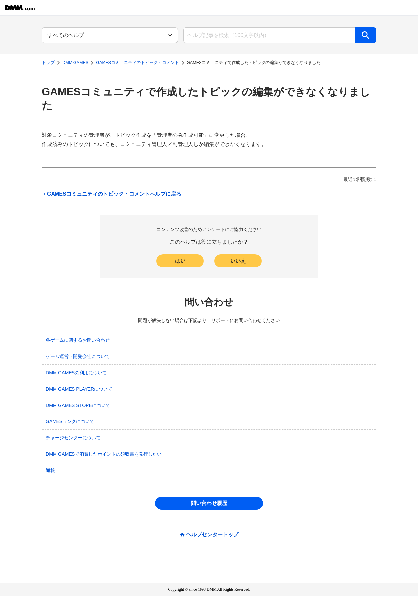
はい (180, 261)
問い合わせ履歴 (209, 503)
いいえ (238, 261)
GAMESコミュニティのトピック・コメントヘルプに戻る (111, 194)
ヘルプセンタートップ (212, 534)
